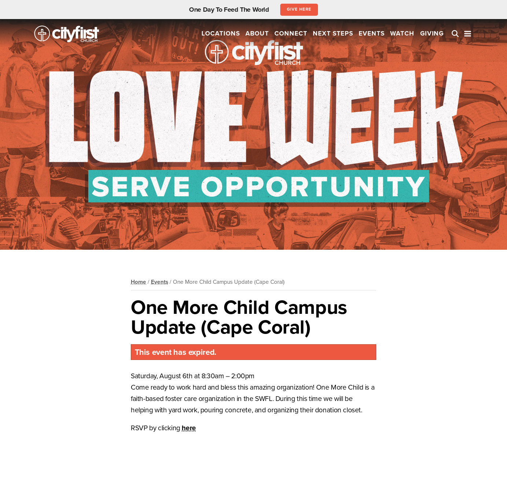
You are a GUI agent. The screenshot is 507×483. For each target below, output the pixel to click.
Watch (402, 33)
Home (138, 282)
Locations (220, 33)
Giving (432, 33)
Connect (290, 33)
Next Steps (333, 33)
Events (372, 33)
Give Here (299, 9)
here (189, 428)
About (257, 33)
